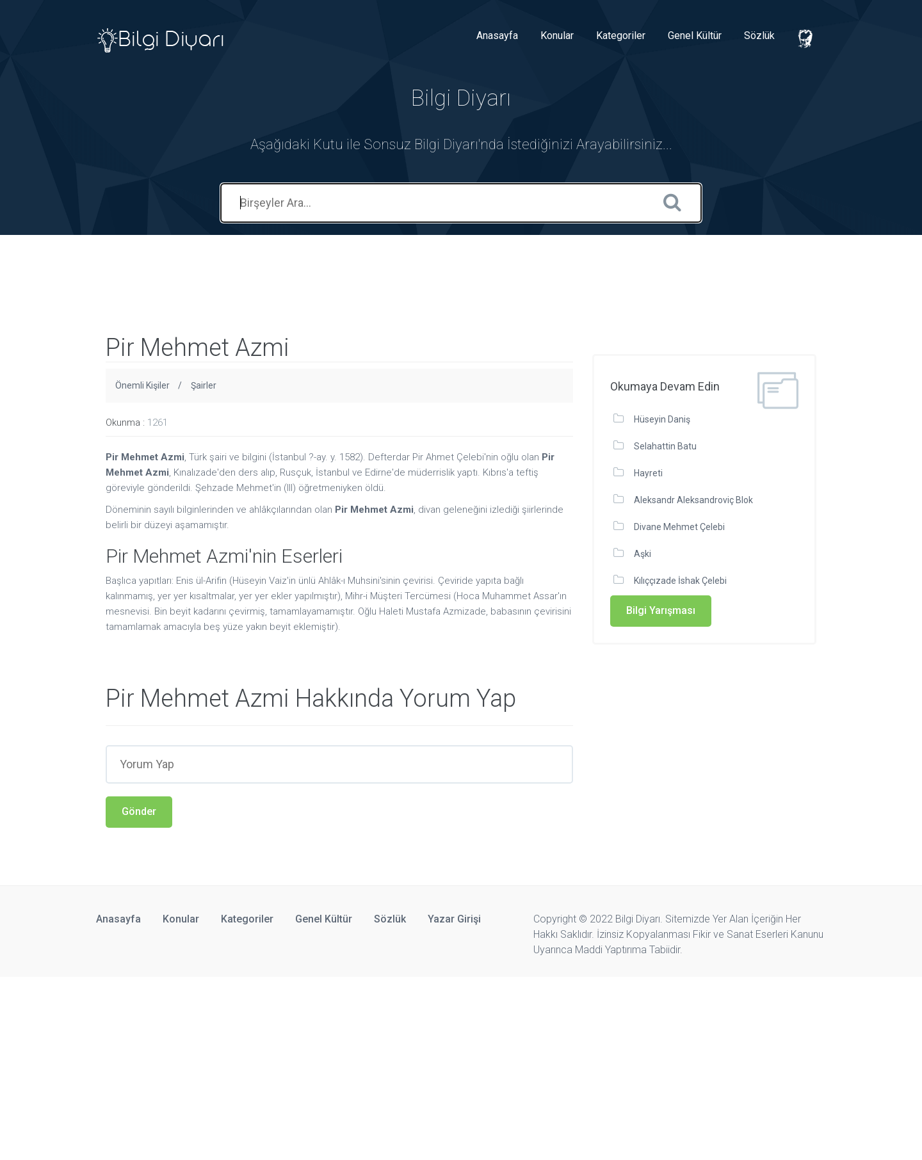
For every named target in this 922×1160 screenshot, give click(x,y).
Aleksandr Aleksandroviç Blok (693, 500)
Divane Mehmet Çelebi (679, 527)
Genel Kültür (695, 35)
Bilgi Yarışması (660, 610)
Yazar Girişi (454, 919)
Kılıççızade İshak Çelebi (680, 581)
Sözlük (759, 35)
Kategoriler (620, 35)
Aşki (642, 554)
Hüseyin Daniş (662, 419)
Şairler (203, 385)
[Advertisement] (233, 264)
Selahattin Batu (665, 446)
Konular (557, 35)
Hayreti (648, 473)
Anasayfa (497, 35)
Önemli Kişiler (142, 385)
